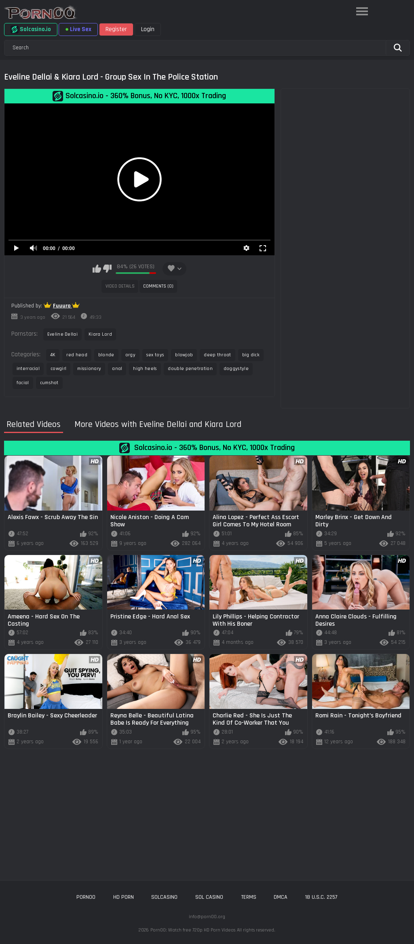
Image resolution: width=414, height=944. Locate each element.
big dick (251, 355)
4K (53, 355)
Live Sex (78, 29)
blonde (106, 355)
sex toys (155, 355)
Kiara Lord (100, 334)
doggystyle (236, 369)
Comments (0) (158, 286)
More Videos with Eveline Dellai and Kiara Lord (157, 424)
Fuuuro (62, 305)
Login (147, 29)
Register (116, 29)
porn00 (85, 897)
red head (76, 355)
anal (117, 369)
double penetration (190, 369)
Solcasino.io (31, 29)
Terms (248, 897)
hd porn (123, 897)
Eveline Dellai (62, 334)
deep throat (217, 355)
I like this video (97, 269)
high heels (145, 369)
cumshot (49, 383)
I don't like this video (107, 269)
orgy (130, 355)
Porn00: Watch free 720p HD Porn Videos (192, 930)
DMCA (280, 897)
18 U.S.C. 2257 (321, 897)
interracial (28, 369)
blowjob (184, 355)
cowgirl (58, 369)
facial (23, 383)
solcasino (164, 897)
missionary (89, 369)
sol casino (209, 897)
